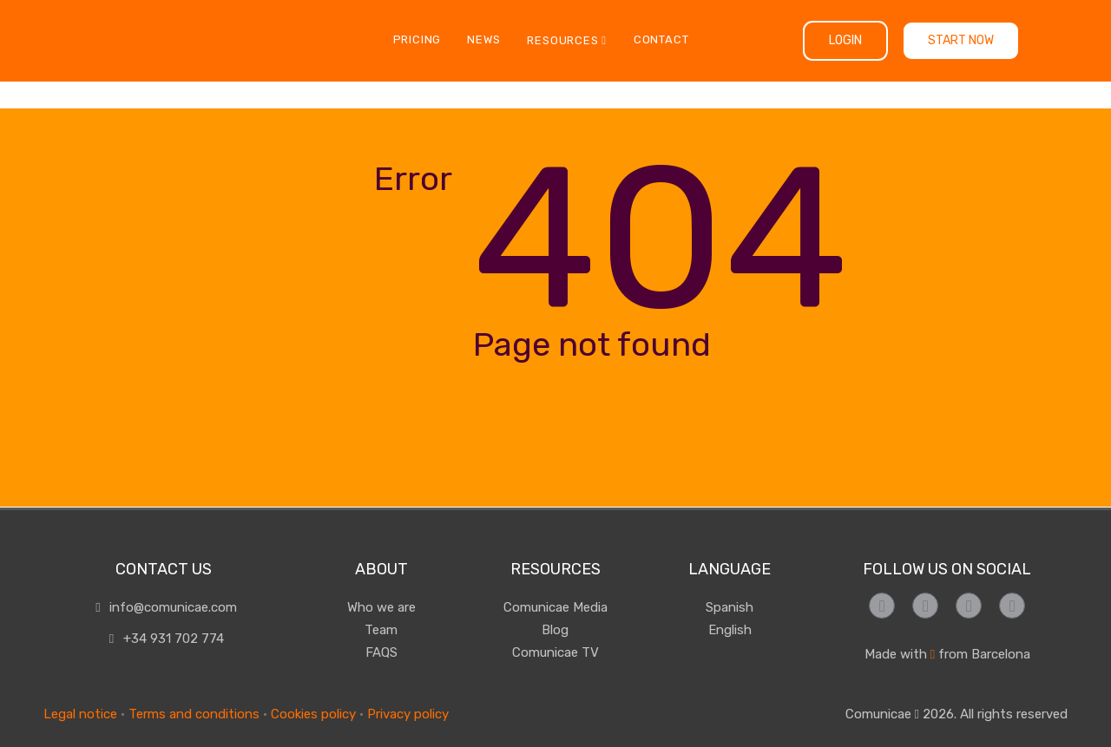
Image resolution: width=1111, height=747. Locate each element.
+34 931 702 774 (163, 638)
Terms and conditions (194, 714)
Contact (661, 39)
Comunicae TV (555, 652)
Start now (961, 40)
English (730, 630)
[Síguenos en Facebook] (882, 606)
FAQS (381, 652)
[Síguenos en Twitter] (969, 606)
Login (845, 40)
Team (381, 630)
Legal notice (80, 714)
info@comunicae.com (164, 607)
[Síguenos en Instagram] (925, 606)
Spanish (729, 607)
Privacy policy (408, 714)
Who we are (381, 607)
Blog (555, 630)
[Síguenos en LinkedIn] (1012, 606)
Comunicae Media (555, 607)
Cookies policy (313, 714)
